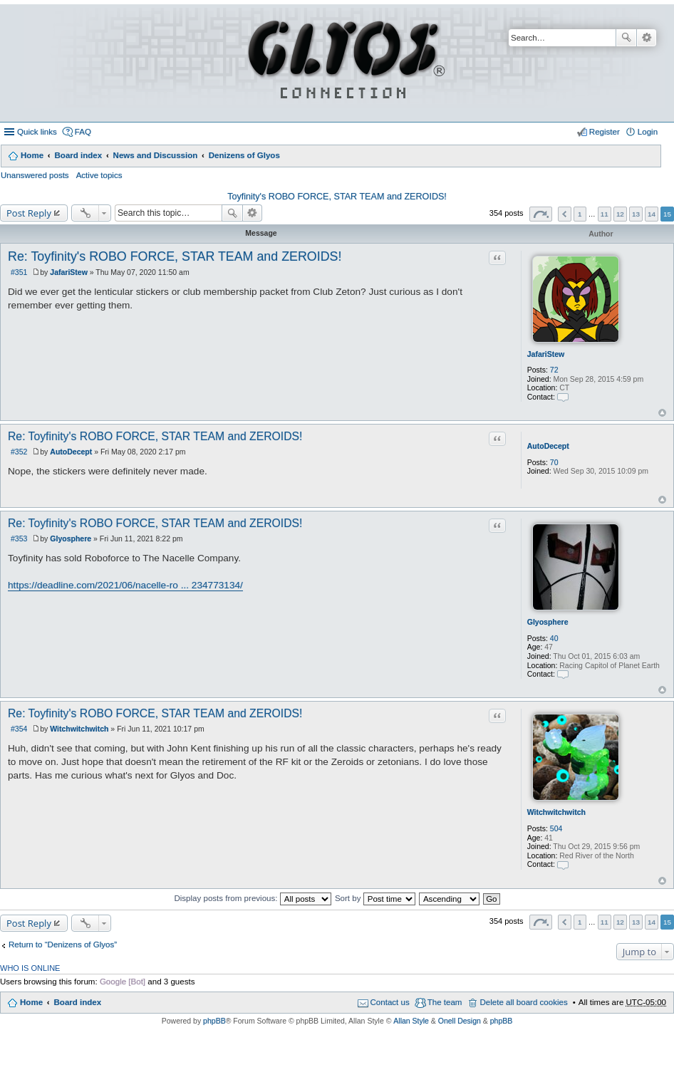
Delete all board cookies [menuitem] (523, 1002)
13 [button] (636, 214)
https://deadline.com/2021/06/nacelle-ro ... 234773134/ (125, 585)
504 (556, 828)
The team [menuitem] (444, 1002)
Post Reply (28, 213)
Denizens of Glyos (244, 155)
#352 (19, 451)
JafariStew (546, 354)
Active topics (99, 175)
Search (626, 37)
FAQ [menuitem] (83, 132)
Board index (78, 155)
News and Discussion (155, 155)
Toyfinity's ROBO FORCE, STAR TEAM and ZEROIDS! (337, 197)
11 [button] (604, 214)
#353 (19, 538)
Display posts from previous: (252, 898)
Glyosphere (548, 622)
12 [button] (620, 214)
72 (554, 369)
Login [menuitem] (648, 132)
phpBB (214, 1020)
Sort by (375, 898)
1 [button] (580, 214)
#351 (19, 272)
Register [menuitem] (604, 132)
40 (554, 638)
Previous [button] (564, 214)
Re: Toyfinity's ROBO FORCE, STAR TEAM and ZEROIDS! (174, 256)
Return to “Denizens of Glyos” (63, 944)
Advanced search (646, 37)
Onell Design (459, 1020)
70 (554, 462)
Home (32, 155)
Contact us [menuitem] (390, 1002)
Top (662, 413)
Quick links (37, 132)
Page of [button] (540, 214)
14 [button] (651, 214)
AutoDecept (548, 446)
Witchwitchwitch (556, 812)
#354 (19, 728)
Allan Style (411, 1020)
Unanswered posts (35, 175)
